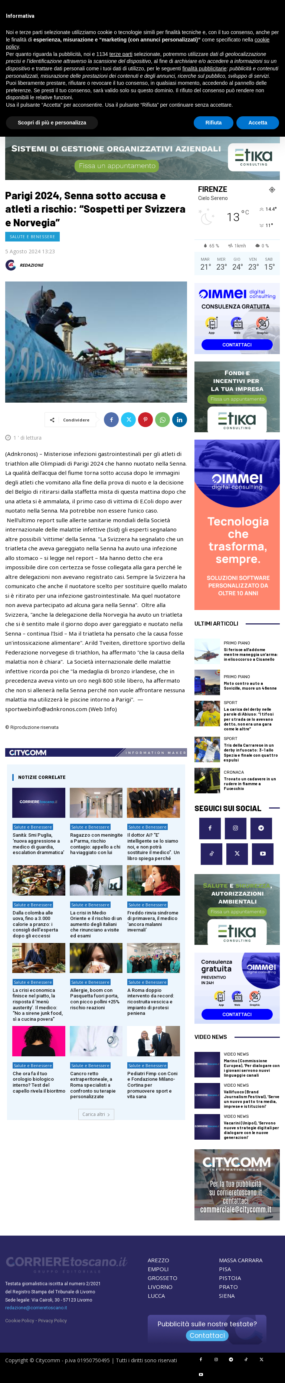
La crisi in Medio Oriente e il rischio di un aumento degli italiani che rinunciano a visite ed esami (96, 924)
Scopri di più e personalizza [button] (52, 123)
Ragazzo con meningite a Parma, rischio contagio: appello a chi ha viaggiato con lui (96, 843)
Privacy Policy (52, 1320)
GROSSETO (162, 1278)
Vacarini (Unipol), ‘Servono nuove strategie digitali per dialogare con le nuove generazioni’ (251, 1130)
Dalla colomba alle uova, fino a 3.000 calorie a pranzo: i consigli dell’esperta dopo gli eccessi (35, 924)
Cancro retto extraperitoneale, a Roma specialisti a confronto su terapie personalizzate (93, 1085)
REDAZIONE (31, 265)
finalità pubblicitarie (204, 68)
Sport (231, 703)
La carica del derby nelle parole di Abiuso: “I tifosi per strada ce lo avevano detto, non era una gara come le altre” (248, 719)
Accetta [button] (257, 123)
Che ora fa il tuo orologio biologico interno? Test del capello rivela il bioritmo (39, 1082)
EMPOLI (158, 1269)
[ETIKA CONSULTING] (142, 158)
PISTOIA (230, 1278)
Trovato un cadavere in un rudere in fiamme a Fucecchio (250, 783)
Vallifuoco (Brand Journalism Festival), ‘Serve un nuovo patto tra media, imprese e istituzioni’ (251, 1099)
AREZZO (158, 1260)
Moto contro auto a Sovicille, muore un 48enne (250, 685)
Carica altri (96, 1114)
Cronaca (234, 772)
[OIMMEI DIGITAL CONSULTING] (237, 318)
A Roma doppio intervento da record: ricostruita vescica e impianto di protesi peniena (150, 1001)
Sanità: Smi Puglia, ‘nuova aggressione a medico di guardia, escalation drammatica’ (38, 843)
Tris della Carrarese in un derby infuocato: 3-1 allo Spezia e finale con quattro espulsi (251, 752)
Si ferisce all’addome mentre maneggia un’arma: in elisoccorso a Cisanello (251, 654)
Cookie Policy (19, 1320)
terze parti (120, 54)
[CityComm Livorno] (237, 1184)
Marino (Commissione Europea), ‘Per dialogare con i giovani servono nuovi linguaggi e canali (252, 1068)
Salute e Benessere (32, 236)
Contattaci (207, 1335)
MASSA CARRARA (240, 1260)
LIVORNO (160, 1286)
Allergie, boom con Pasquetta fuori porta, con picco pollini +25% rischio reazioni (94, 998)
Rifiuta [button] (214, 123)
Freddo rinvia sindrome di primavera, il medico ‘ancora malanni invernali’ (152, 921)
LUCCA (156, 1295)
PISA (225, 1269)
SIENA (227, 1295)
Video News (236, 1054)
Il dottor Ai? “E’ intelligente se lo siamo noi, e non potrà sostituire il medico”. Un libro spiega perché (153, 846)
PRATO (228, 1286)
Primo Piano (237, 643)
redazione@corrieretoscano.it (36, 1307)
